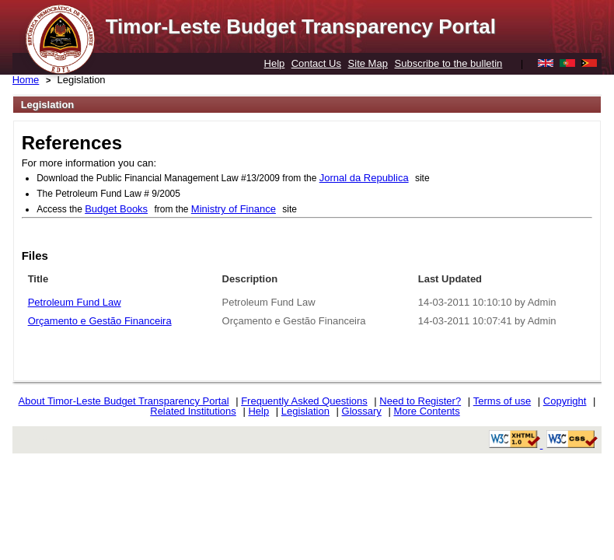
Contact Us (316, 63)
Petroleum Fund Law (74, 302)
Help (274, 63)
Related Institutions (193, 411)
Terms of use (502, 401)
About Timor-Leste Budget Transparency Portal (124, 401)
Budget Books (116, 209)
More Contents (426, 411)
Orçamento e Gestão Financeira (100, 321)
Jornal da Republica (364, 178)
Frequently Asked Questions (304, 401)
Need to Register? (420, 401)
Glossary (362, 411)
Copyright (565, 401)
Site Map (368, 63)
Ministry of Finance (233, 209)
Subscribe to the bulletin (449, 63)
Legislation (305, 411)
